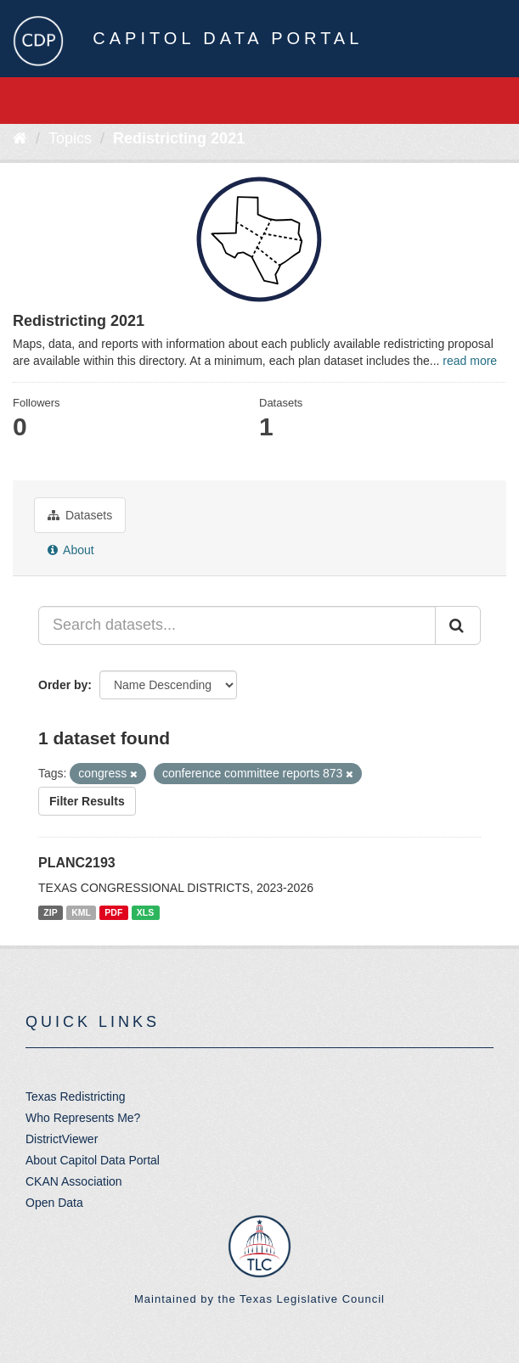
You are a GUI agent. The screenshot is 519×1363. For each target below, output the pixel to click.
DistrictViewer (61, 1139)
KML (81, 912)
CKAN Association (73, 1181)
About (71, 550)
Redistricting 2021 (179, 138)
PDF (113, 912)
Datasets (80, 515)
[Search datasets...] (237, 625)
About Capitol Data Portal (92, 1160)
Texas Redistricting (75, 1096)
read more (470, 360)
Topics (70, 138)
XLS (145, 912)
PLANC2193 (77, 862)
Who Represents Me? (82, 1118)
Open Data (54, 1202)
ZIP (50, 912)
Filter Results (87, 801)
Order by (62, 685)
